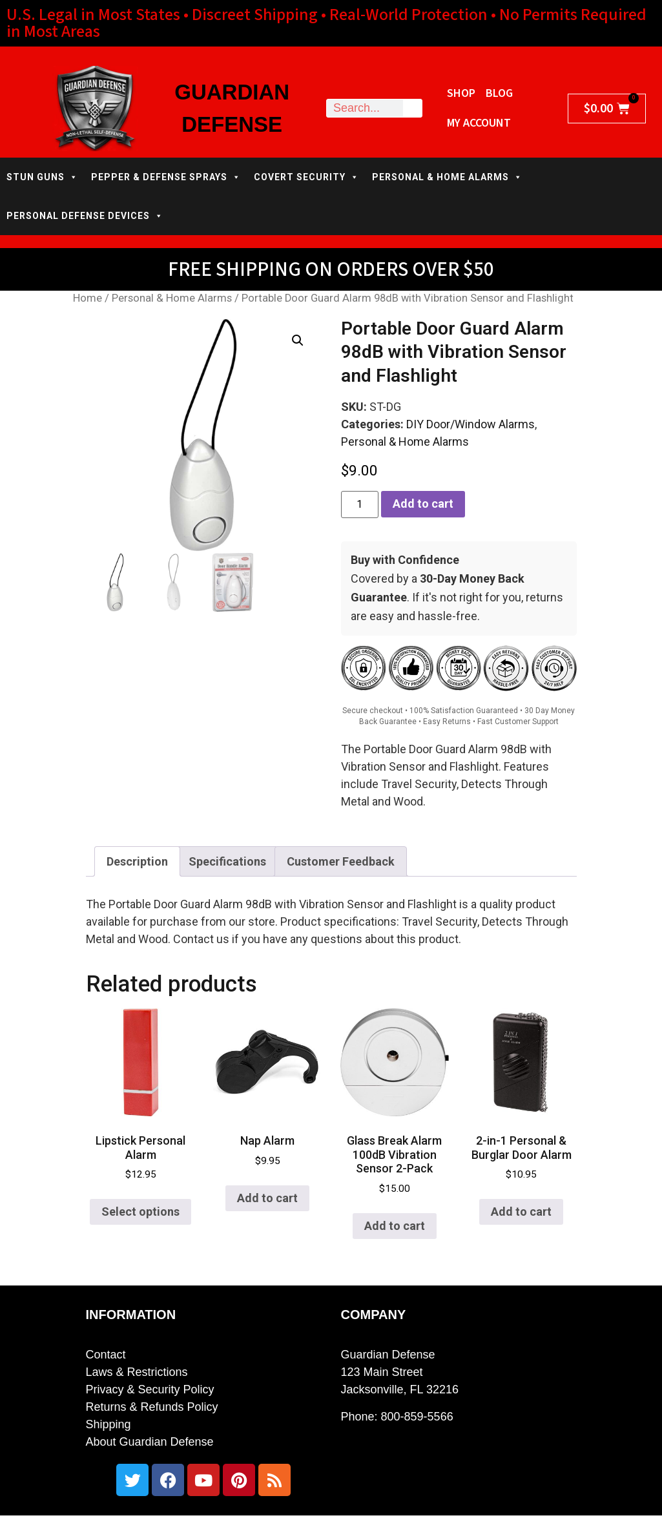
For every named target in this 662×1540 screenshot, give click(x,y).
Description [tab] (137, 861)
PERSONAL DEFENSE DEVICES (84, 216)
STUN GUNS (42, 177)
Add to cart (423, 503)
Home (87, 298)
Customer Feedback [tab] (341, 861)
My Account (479, 123)
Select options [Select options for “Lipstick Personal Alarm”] (140, 1211)
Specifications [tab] (227, 861)
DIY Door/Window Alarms (470, 424)
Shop (461, 93)
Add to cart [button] (267, 1198)
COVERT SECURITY (306, 177)
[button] (297, 340)
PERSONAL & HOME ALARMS (447, 177)
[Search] (412, 108)
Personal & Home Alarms (172, 298)
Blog (499, 93)
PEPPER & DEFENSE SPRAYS (166, 177)
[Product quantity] (359, 504)
